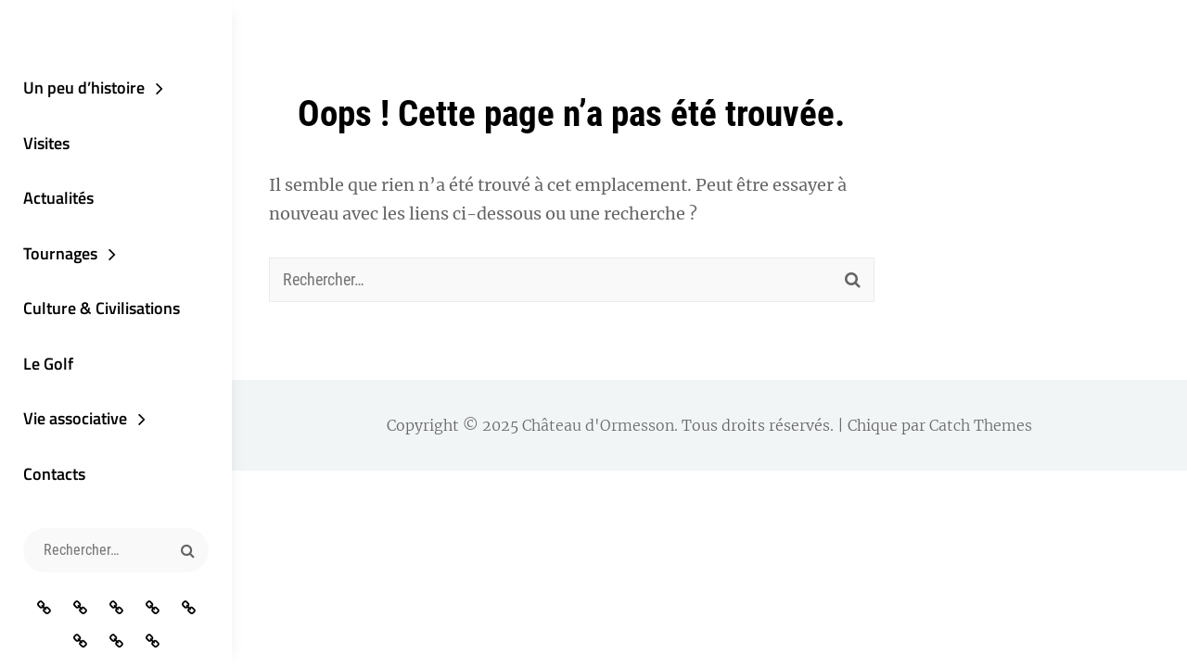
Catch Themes (980, 425)
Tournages (60, 253)
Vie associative (75, 418)
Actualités (58, 197)
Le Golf (48, 363)
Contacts (54, 473)
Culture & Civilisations (101, 308)
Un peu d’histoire (84, 87)
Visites (46, 143)
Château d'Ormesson (598, 425)
